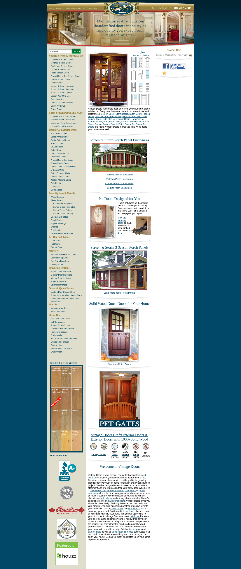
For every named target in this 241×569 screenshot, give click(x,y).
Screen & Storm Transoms (62, 86)
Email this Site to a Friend (62, 328)
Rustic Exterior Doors (60, 140)
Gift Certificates (57, 322)
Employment (56, 352)
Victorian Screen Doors (61, 63)
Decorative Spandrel (60, 258)
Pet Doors (55, 244)
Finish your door (58, 311)
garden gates (95, 532)
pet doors (135, 516)
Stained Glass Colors (62, 210)
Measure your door (59, 308)
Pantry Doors (56, 83)
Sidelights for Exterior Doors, (117, 119)
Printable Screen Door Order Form (66, 295)
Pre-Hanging (56, 230)
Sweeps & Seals (58, 99)
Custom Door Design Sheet (63, 292)
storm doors (134, 508)
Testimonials (56, 335)
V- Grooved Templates (63, 203)
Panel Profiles (57, 220)
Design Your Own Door (61, 96)
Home (51, 8)
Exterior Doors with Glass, (135, 116)
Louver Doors (57, 147)
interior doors (127, 511)
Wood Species (57, 197)
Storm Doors (56, 109)
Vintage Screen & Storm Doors (66, 55)
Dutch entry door (98, 490)
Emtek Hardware (58, 281)
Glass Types (56, 200)
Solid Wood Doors (59, 133)
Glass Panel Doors (59, 137)
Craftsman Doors (58, 157)
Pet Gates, (137, 124)
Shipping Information (60, 342)
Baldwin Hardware (59, 285)
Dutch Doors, (135, 114)
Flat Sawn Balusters (60, 261)
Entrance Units (57, 170)
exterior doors (105, 498)
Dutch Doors (56, 150)
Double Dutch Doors (60, 176)
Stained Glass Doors (60, 163)
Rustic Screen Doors (60, 73)
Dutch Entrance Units (60, 173)
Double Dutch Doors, (120, 124)
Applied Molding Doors (61, 180)
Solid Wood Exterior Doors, (108, 116)
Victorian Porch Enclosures (63, 120)
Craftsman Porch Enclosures (63, 123)
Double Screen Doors (60, 79)
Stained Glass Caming (63, 213)
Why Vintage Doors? (75, 8)
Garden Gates (57, 247)
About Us (60, 8)
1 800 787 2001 (181, 8)
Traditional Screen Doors (62, 59)
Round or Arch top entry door (121, 490)
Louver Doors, (95, 119)
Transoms (55, 186)
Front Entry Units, (111, 121)
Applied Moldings (58, 223)
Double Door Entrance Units (63, 166)
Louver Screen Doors (60, 69)
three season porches (122, 532)
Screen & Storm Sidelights (62, 89)
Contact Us (92, 8)
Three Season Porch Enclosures (66, 112)
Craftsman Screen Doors (62, 66)
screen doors (116, 508)
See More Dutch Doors (119, 363)
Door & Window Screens (62, 102)
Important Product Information (64, 338)
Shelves (54, 227)
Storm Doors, (122, 114)
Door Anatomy (57, 345)
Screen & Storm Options (62, 92)
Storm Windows (58, 106)
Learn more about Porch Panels (119, 293)
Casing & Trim (57, 264)
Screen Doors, (108, 114)
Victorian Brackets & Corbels (63, 254)
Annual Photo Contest (60, 325)
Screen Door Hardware (61, 271)
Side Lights (56, 183)
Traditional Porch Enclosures (63, 116)
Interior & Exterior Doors (63, 129)
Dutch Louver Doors (60, 153)
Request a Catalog (59, 332)
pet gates (137, 529)
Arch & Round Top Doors (62, 160)
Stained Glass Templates (64, 207)
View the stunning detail (122, 220)
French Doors (57, 143)
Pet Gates (55, 240)
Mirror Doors (56, 190)
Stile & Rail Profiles (59, 217)
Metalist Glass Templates (62, 233)
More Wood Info (58, 455)
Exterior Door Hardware (61, 275)
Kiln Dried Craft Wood (60, 319)
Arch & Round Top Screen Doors (65, 76)
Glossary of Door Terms (61, 348)
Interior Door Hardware (61, 278)
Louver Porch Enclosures (62, 126)
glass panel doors (116, 501)
